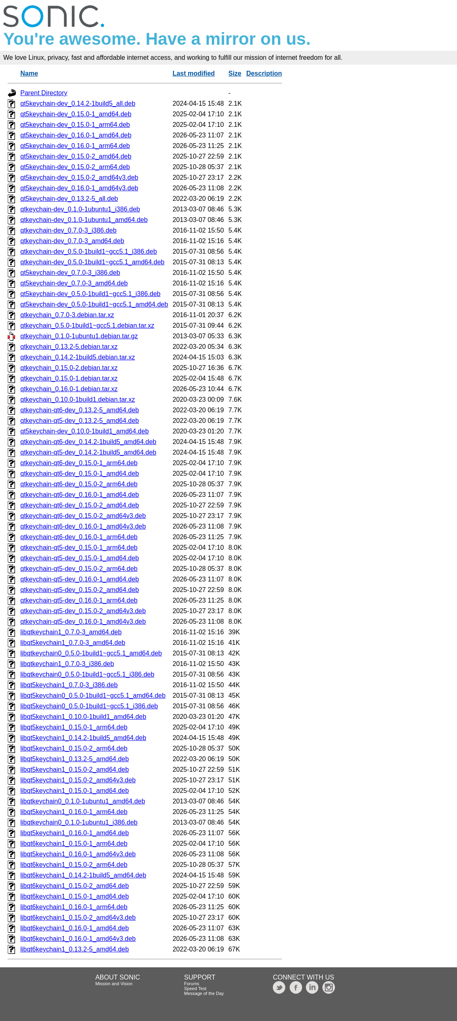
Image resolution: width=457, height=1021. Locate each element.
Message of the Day (204, 993)
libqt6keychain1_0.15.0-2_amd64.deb (74, 885)
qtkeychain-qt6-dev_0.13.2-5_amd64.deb (79, 410)
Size (235, 73)
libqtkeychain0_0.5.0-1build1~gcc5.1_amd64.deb (91, 653)
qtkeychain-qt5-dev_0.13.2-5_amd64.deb (79, 420)
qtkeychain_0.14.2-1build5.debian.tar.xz (77, 357)
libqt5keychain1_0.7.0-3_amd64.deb (72, 642)
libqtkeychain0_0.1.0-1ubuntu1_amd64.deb (82, 801)
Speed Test (195, 988)
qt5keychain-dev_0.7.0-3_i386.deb (70, 272)
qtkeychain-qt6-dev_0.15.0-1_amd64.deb (79, 473)
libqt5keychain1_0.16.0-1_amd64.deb (74, 832)
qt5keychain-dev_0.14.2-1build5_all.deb (77, 103)
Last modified (193, 73)
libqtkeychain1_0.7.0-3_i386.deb (67, 663)
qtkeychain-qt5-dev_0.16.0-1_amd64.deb (79, 579)
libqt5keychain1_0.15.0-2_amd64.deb (74, 769)
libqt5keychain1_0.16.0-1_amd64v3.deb (78, 854)
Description (264, 73)
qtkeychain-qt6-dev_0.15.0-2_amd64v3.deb (83, 515)
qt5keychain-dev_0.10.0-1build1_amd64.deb (84, 431)
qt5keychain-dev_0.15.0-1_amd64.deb (75, 114)
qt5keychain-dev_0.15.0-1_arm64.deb (75, 124)
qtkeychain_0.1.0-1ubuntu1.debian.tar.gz (79, 336)
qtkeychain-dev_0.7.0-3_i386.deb (68, 230)
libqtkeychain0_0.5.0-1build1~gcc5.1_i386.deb (87, 674)
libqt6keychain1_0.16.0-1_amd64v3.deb (78, 938)
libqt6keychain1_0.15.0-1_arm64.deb (73, 843)
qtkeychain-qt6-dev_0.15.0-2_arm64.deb (78, 484)
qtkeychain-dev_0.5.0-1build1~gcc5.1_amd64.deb (92, 262)
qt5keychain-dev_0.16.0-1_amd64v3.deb (79, 188)
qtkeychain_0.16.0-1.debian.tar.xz (69, 388)
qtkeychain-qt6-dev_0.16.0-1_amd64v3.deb (83, 526)
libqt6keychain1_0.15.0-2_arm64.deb (73, 864)
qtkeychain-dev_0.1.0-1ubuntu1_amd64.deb (84, 219)
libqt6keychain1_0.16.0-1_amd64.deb (74, 928)
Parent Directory (43, 92)
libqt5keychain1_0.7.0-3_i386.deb (69, 684)
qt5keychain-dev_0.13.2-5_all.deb (69, 198)
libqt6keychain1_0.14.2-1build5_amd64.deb (83, 875)
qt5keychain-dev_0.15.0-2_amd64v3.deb (79, 177)
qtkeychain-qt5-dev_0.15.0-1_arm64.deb (78, 547)
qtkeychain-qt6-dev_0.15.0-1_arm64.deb (78, 462)
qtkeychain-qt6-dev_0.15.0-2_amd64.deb (79, 505)
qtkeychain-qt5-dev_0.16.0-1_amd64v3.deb (83, 621)
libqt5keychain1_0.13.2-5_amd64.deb (74, 758)
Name (29, 73)
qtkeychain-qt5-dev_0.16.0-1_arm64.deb (78, 600)
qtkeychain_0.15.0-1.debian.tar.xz (69, 378)
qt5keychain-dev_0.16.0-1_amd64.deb (75, 135)
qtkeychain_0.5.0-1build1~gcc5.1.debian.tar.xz (87, 325)
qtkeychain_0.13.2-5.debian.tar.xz (69, 346)
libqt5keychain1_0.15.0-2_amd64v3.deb (78, 780)
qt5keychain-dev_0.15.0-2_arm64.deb (75, 166)
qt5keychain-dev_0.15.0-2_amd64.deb (75, 156)
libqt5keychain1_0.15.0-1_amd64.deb (74, 790)
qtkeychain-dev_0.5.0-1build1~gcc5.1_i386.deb (88, 251)
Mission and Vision (114, 983)
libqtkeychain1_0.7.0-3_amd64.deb (71, 632)
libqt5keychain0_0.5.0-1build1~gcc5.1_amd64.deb (92, 695)
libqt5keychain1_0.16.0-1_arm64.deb (73, 811)
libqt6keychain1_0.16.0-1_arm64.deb (73, 906)
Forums (191, 983)
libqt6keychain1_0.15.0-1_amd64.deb (74, 896)
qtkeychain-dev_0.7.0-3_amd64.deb (72, 240)
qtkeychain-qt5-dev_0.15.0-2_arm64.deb (78, 568)
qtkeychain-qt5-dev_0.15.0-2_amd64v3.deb (83, 610)
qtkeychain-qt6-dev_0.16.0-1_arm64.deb (78, 536)
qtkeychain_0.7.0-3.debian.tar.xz (67, 314)
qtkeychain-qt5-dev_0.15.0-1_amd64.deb (79, 558)
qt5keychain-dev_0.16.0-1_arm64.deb (75, 145)
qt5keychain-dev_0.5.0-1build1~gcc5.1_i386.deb (90, 293)
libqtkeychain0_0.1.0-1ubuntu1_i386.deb (78, 822)
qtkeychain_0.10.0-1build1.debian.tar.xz (77, 399)
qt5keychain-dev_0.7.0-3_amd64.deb (74, 283)
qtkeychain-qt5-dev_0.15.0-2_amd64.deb (79, 589)
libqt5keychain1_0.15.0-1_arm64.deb (73, 727)
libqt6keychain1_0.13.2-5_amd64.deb (74, 949)
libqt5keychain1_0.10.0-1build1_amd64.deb (83, 716)
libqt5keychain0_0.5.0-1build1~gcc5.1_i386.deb (89, 706)
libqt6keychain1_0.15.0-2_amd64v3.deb (78, 917)
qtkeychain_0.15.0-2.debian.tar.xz (69, 367)
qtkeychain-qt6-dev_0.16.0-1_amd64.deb (79, 494)
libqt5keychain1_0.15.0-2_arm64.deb (73, 748)
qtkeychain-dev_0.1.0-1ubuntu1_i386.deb (80, 209)
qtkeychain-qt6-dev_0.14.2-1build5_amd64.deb (88, 441)
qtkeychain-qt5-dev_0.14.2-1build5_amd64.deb (88, 452)
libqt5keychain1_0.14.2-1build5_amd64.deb (83, 737)
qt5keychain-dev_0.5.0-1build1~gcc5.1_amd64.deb (94, 304)
